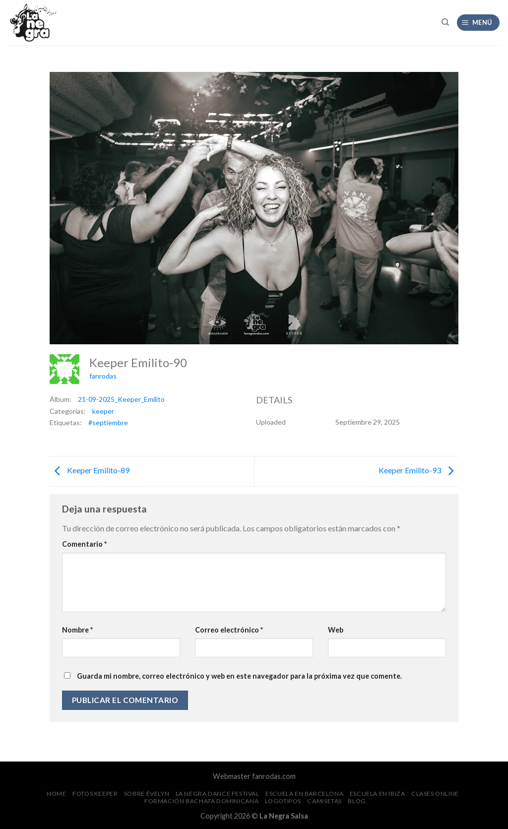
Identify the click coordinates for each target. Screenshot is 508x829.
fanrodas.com (274, 776)
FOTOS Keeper (95, 793)
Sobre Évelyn (146, 793)
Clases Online (435, 793)
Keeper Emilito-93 (418, 470)
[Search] (445, 22)
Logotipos (283, 801)
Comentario (84, 544)
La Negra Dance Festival (217, 793)
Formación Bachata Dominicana (201, 801)
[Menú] (478, 22)
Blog (357, 801)
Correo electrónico (229, 630)
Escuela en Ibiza (377, 793)
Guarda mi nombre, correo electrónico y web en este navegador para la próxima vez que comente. (239, 676)
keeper (103, 411)
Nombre (77, 630)
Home (56, 793)
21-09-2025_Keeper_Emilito (121, 399)
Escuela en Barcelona (304, 793)
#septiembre (108, 422)
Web (335, 630)
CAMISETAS (324, 801)
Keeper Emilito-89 (89, 470)
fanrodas (103, 376)
